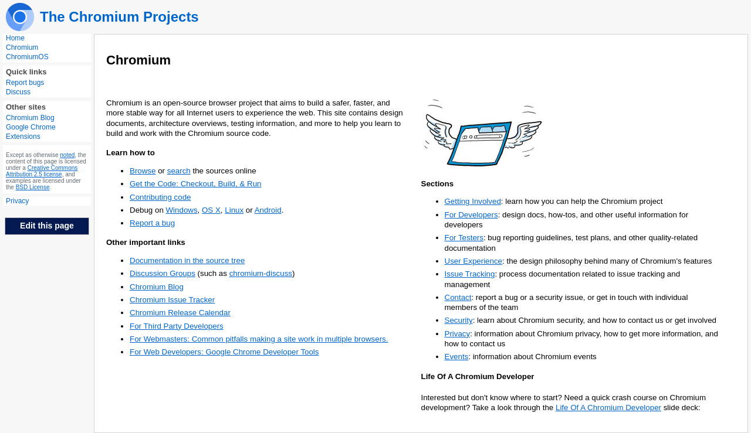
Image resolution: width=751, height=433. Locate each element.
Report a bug (152, 223)
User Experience (474, 261)
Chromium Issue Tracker (172, 299)
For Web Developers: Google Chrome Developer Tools (224, 351)
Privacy (17, 201)
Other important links (145, 242)
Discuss (18, 92)
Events (457, 356)
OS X (211, 210)
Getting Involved (473, 201)
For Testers (464, 237)
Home (15, 38)
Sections (437, 183)
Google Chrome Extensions (31, 132)
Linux (234, 210)
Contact (458, 297)
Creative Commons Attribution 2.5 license (41, 171)
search (179, 170)
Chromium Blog (30, 118)
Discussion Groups (162, 273)
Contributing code (160, 197)
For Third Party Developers (177, 326)
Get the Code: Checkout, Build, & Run (195, 183)
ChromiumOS (27, 57)
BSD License (33, 187)
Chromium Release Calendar (180, 312)
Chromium (22, 47)
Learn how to (130, 152)
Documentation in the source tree (187, 260)
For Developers (471, 214)
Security (459, 320)
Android (268, 210)
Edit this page (47, 225)
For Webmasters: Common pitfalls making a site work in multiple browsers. (259, 339)
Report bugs (25, 83)
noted (67, 155)
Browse (142, 170)
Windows (182, 210)
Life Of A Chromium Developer (478, 376)
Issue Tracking (470, 274)
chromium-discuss (260, 273)
